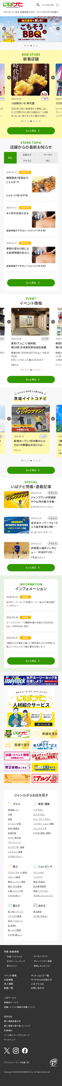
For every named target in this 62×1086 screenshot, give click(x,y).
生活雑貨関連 (39, 886)
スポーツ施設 (14, 877)
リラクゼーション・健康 (43, 823)
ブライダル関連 (15, 916)
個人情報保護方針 (12, 1021)
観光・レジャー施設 (16, 881)
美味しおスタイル (42, 965)
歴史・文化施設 (15, 886)
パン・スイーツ (14, 842)
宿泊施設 (37, 911)
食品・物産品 (39, 881)
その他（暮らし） (15, 934)
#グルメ (17, 450)
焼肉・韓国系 (14, 828)
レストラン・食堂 (15, 851)
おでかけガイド (41, 956)
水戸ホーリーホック (16, 961)
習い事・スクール (15, 911)
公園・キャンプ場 (15, 891)
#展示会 (15, 364)
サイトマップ (9, 1039)
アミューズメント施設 (17, 872)
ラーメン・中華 (14, 823)
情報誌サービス (11, 1002)
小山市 (43, 436)
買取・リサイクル (40, 891)
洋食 (10, 814)
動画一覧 (8, 988)
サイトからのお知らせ (41, 979)
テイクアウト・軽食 (16, 847)
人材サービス (10, 997)
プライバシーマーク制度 (15, 1062)
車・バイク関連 (14, 930)
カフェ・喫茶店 (14, 837)
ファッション (38, 872)
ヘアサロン (38, 809)
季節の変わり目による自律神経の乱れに (17, 250)
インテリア (38, 877)
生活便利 (12, 925)
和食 (10, 819)
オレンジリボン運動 (43, 961)
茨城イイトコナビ (14, 956)
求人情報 (8, 983)
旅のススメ (12, 965)
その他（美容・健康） (42, 833)
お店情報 (8, 979)
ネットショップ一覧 (40, 975)
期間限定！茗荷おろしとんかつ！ (17, 180)
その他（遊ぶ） (14, 895)
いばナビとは (37, 983)
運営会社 (8, 1016)
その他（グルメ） (15, 856)
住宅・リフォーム (15, 920)
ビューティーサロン (42, 819)
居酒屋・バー (14, 809)
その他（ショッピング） (43, 895)
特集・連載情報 (11, 951)
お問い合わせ (37, 988)
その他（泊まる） (40, 916)
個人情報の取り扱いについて (17, 1025)
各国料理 (12, 833)
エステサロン (39, 814)
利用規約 (8, 1030)
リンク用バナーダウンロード (17, 1035)
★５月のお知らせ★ (17, 213)
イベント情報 (10, 975)
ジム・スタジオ (39, 828)
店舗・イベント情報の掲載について (20, 1007)
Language (49, 4)
